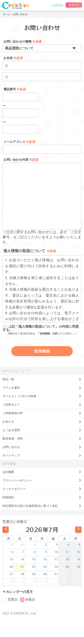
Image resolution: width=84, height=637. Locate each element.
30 (22, 544)
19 (78, 559)
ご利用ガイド (42, 404)
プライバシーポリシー (42, 480)
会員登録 (57, 5)
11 (67, 552)
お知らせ (42, 421)
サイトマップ (42, 455)
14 (22, 559)
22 (33, 566)
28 (22, 574)
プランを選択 (42, 387)
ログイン (73, 5)
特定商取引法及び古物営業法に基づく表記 (42, 506)
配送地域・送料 (42, 438)
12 (78, 552)
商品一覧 (42, 379)
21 (22, 566)
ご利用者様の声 (42, 413)
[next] (78, 529)
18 (67, 559)
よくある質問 (42, 430)
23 (45, 566)
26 (78, 566)
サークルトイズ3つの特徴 (42, 396)
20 (11, 566)
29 (11, 544)
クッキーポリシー (42, 489)
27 (11, 574)
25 (67, 566)
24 (56, 566)
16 (45, 559)
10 (56, 552)
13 (11, 559)
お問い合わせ (42, 447)
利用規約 (42, 497)
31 (56, 574)
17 (56, 559)
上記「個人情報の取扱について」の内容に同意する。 (40, 330)
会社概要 (42, 472)
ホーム (6, 14)
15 (33, 559)
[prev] (5, 529)
